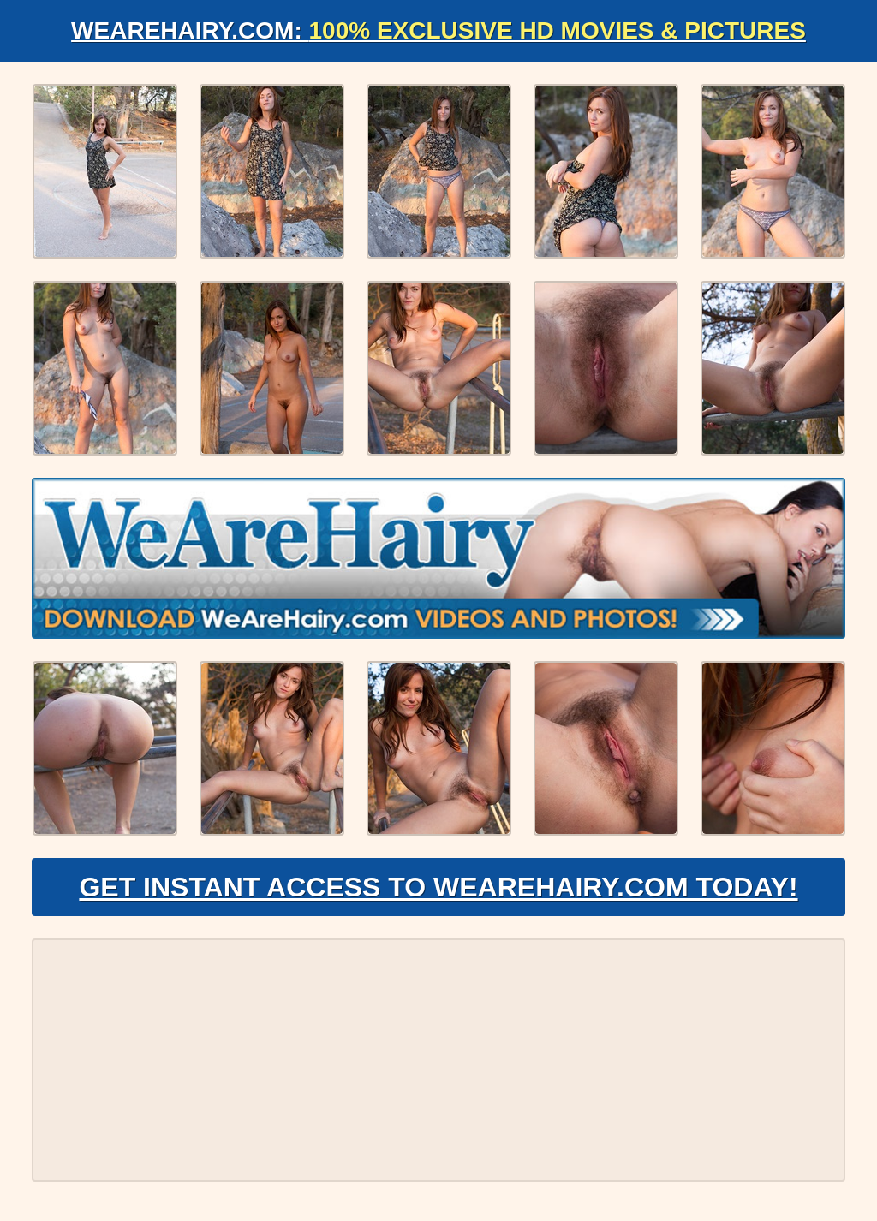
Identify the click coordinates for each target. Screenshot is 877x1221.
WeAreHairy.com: (438, 30)
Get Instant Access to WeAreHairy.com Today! (438, 887)
